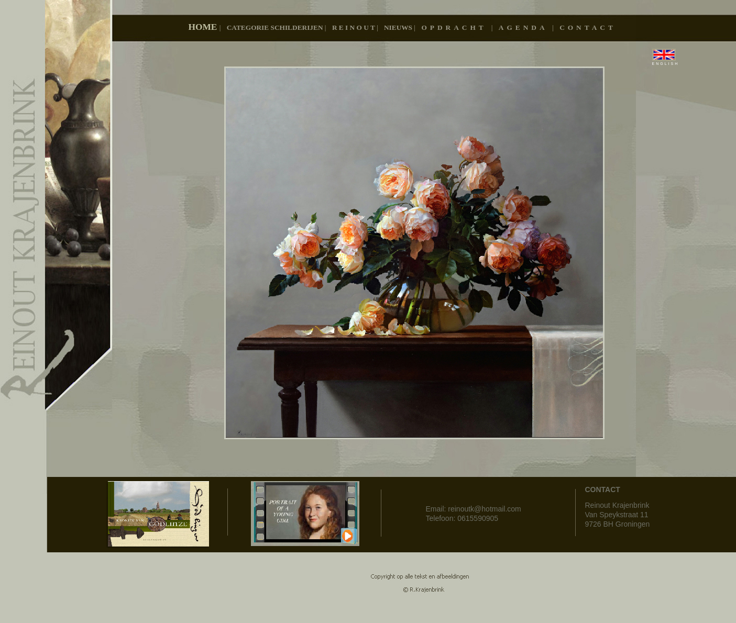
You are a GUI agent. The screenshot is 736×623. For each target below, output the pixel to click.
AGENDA (525, 27)
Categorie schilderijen (276, 27)
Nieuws (399, 27)
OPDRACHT (456, 27)
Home (204, 27)
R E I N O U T (354, 27)
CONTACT (587, 27)
